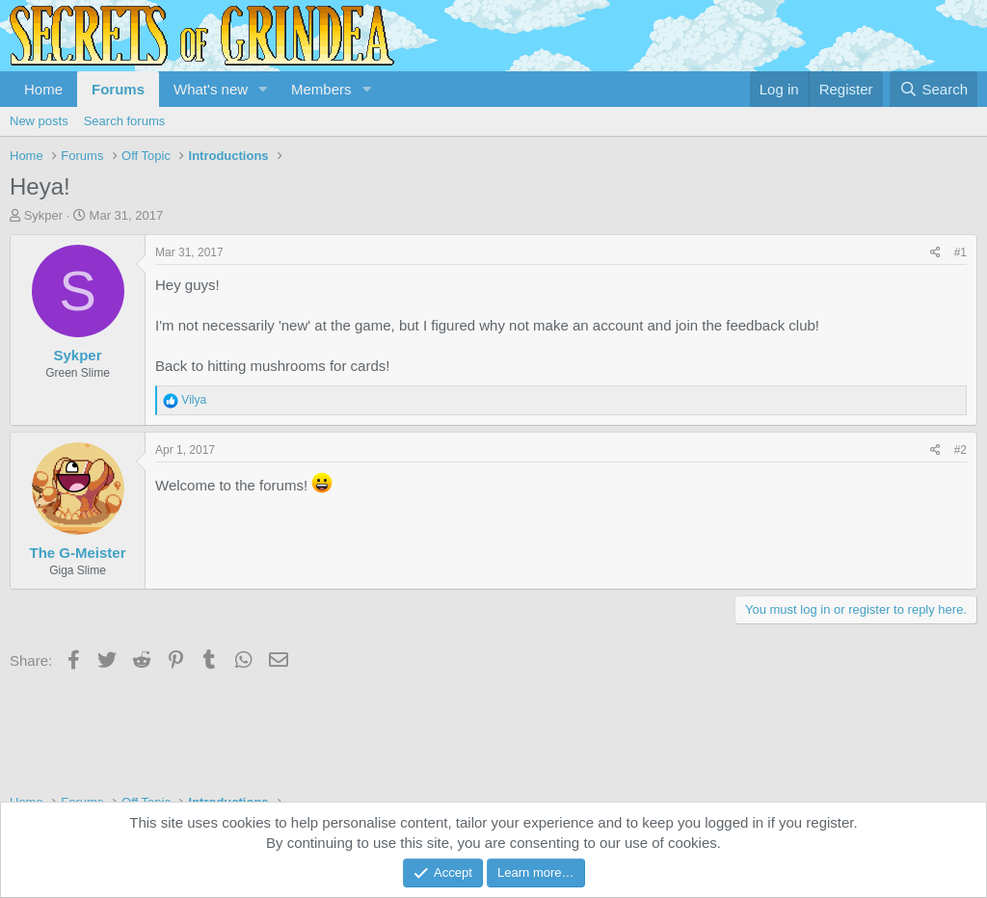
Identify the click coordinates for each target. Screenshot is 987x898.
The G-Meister (77, 552)
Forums (118, 89)
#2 (960, 450)
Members (321, 89)
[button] (263, 89)
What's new (210, 89)
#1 (960, 252)
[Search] (933, 89)
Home (43, 89)
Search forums (125, 121)
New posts (39, 121)
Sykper (43, 215)
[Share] (935, 253)
